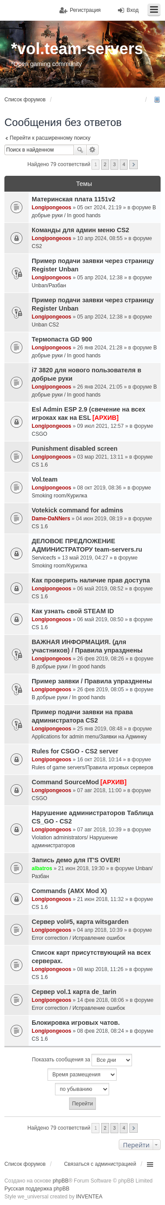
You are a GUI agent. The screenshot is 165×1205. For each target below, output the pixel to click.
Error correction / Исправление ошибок (78, 938)
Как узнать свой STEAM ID (73, 611)
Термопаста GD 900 (62, 339)
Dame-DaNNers (51, 518)
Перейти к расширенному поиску (50, 138)
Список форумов (25, 1164)
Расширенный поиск (93, 150)
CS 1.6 (40, 465)
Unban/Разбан (49, 285)
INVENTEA (89, 1197)
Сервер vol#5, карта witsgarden (80, 921)
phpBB (61, 1181)
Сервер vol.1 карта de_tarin (74, 991)
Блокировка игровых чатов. (76, 1022)
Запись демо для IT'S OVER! (76, 860)
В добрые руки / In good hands (69, 667)
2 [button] (105, 164)
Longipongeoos (51, 207)
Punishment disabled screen (74, 448)
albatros (42, 868)
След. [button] (133, 164)
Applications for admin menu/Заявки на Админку (89, 737)
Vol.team (45, 479)
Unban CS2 (45, 325)
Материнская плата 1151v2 (73, 199)
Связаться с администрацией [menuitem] (100, 1164)
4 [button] (123, 164)
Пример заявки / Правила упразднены (92, 681)
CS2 (37, 246)
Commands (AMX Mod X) (69, 890)
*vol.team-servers (77, 49)
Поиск (80, 150)
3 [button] (114, 164)
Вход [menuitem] (133, 10)
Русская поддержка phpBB (37, 1189)
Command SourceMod (65, 782)
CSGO (39, 434)
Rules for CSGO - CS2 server (75, 751)
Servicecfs (44, 558)
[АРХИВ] (105, 417)
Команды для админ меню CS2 (80, 230)
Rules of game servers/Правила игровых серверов (92, 767)
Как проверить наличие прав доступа (91, 580)
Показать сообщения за (82, 1060)
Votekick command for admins (77, 510)
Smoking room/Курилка (59, 496)
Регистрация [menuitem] (85, 10)
